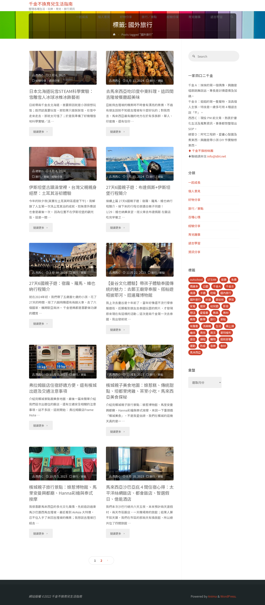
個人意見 (194, 191)
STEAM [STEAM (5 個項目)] (211, 279)
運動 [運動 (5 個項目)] (192, 346)
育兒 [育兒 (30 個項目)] (203, 333)
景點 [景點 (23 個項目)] (223, 319)
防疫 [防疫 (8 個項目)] (203, 346)
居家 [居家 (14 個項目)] (203, 306)
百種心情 (194, 217)
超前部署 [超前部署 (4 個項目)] (225, 339)
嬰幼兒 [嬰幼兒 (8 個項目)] (220, 299)
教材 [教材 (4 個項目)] (225, 313)
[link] (232, 16)
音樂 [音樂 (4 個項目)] (213, 346)
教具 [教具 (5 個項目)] (215, 313)
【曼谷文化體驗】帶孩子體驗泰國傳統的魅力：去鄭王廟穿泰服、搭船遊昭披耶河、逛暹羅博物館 (140, 289)
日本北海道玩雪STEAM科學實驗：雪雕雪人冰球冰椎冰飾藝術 (61, 94)
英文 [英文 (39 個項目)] (213, 333)
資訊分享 (57, 80)
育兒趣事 (194, 234)
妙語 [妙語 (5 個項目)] (208, 299)
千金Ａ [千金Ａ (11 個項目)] (217, 286)
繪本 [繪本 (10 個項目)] (192, 333)
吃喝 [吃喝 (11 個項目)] (213, 293)
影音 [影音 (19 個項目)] (225, 306)
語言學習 (194, 243)
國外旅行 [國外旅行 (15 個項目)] (195, 299)
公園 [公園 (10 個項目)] (205, 286)
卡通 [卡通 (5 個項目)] (203, 293)
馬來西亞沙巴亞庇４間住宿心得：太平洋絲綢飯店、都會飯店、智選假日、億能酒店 (140, 493)
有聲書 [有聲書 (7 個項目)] (194, 326)
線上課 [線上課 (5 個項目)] (230, 326)
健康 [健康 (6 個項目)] (223, 279)
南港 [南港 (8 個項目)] (192, 293)
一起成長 (194, 182)
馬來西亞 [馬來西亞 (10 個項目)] (195, 352)
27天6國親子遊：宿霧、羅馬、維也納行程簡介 (62, 286)
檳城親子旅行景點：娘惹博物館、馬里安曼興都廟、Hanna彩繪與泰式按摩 (63, 493)
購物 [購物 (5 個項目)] (213, 339)
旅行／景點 (159, 80)
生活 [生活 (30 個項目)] (218, 326)
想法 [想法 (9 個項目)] (192, 313)
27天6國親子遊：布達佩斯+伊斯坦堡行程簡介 (138, 190)
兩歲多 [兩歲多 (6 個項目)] (194, 286)
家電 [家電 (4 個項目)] (192, 306)
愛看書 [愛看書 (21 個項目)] (204, 313)
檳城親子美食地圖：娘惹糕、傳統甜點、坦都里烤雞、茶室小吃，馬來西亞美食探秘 (140, 391)
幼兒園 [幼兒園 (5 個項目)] (214, 306)
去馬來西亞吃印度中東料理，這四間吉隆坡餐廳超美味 (140, 94)
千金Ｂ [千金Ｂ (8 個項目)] (230, 286)
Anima (212, 596)
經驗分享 (42, 80)
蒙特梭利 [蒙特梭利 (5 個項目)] (225, 333)
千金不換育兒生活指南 (53, 3)
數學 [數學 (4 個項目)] (203, 319)
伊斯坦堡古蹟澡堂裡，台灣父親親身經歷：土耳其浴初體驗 (63, 190)
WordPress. (228, 596)
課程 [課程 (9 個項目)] (203, 339)
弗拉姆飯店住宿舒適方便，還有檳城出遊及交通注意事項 (63, 388)
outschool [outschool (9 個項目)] (196, 279)
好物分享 (194, 199)
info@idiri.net (216, 156)
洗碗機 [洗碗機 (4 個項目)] (207, 326)
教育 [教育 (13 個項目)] (192, 319)
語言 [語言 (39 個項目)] (192, 339)
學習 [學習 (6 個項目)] (231, 299)
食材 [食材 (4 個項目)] (223, 346)
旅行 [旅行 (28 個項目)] (213, 319)
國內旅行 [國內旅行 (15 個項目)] (225, 293)
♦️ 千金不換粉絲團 (200, 150)
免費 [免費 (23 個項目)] (234, 279)
